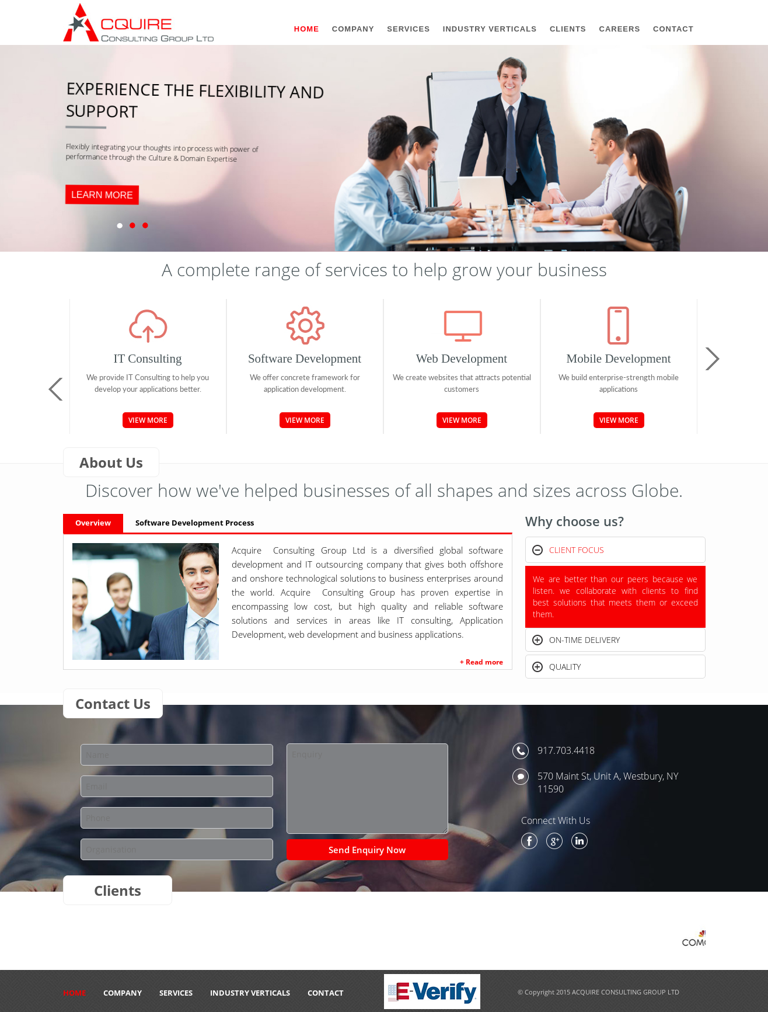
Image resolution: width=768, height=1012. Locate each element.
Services (176, 992)
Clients (568, 29)
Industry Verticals (250, 992)
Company (122, 992)
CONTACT (326, 992)
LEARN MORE (101, 195)
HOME (74, 992)
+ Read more (481, 662)
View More (147, 420)
